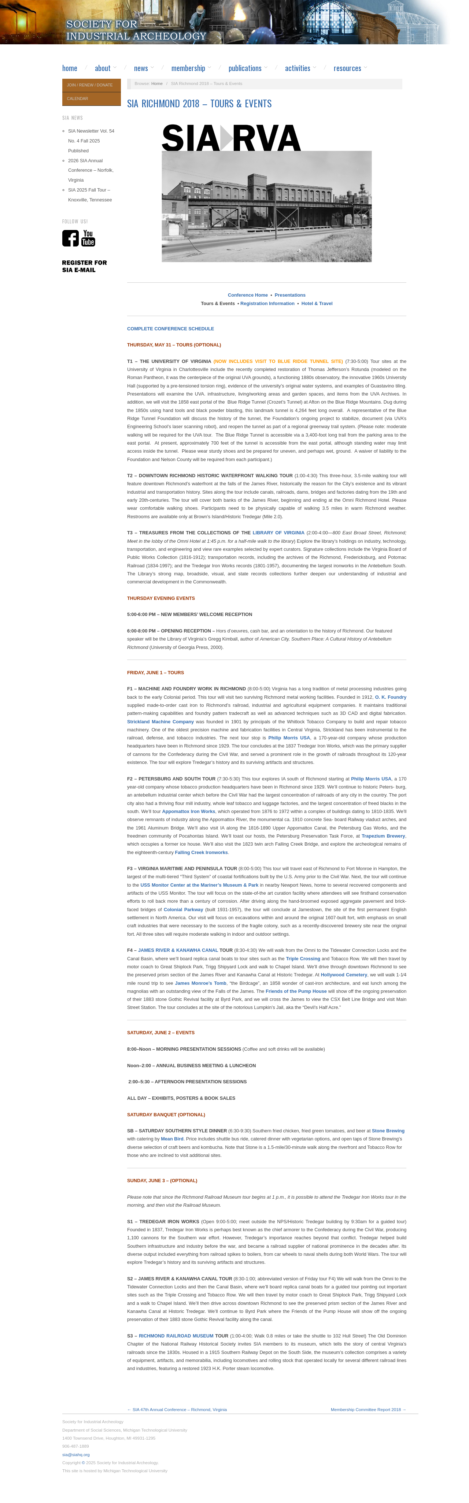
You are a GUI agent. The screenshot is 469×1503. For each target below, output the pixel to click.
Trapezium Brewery (383, 836)
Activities (297, 67)
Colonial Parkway (183, 909)
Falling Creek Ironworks (201, 852)
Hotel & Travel (317, 303)
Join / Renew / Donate (90, 85)
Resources (347, 67)
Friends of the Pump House (296, 991)
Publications (245, 67)
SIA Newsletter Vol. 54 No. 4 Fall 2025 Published (91, 140)
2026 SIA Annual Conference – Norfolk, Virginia (91, 170)
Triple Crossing (303, 958)
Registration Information (267, 303)
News (141, 67)
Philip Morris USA (289, 738)
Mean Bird (172, 1139)
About (103, 67)
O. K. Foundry (391, 697)
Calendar (77, 98)
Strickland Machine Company (160, 721)
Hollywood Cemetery (344, 974)
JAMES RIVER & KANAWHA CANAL (178, 950)
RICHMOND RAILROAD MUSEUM (176, 1336)
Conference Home (248, 295)
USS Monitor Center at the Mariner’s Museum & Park (200, 885)
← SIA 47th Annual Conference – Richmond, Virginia (177, 1409)
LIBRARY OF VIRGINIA (278, 532)
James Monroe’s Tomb (200, 983)
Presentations (290, 295)
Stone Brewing (388, 1130)
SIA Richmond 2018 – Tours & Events (199, 103)
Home (69, 67)
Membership (188, 67)
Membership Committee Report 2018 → (368, 1409)
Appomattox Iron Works (188, 811)
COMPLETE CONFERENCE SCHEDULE (170, 328)
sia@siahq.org (76, 1454)
